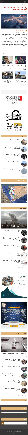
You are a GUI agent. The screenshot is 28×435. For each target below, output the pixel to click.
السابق (24, 85)
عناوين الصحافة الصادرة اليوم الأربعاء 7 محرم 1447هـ (10, 253)
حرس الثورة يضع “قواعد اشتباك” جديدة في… (10, 169)
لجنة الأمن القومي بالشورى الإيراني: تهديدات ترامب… (11, 140)
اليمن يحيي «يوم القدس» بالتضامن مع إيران (11, 367)
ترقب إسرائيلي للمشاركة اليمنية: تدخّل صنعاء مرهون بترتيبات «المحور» (10, 374)
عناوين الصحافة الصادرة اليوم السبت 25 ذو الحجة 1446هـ (10, 261)
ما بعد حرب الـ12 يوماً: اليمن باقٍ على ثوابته (11, 231)
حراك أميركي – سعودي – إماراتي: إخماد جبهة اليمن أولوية (10, 238)
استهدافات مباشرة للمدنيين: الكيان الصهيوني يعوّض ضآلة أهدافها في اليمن (14, 225)
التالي (21, 85)
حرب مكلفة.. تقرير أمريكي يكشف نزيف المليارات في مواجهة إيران (15, 354)
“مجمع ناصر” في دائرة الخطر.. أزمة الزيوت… (11, 162)
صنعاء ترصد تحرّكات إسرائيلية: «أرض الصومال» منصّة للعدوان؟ (11, 359)
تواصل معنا (23, 400)
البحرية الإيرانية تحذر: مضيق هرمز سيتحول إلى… (12, 147)
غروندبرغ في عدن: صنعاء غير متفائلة (11, 245)
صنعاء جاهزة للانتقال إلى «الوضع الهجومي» (12, 389)
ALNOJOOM (16, 433)
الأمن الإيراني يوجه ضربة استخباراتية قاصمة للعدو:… (11, 155)
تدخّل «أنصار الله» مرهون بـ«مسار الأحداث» (12, 381)
